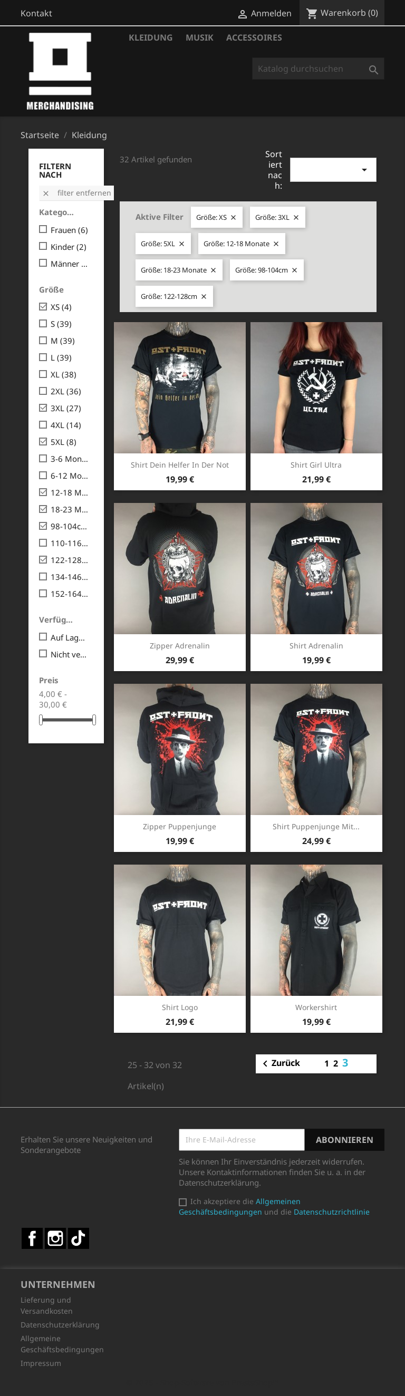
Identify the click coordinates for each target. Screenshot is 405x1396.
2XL (66, 391)
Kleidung (151, 37)
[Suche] (318, 68)
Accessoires (254, 37)
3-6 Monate (70, 458)
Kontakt (36, 13)
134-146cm (70, 576)
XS (61, 307)
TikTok (78, 1238)
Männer (70, 263)
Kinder (68, 246)
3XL (66, 408)
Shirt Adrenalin (316, 646)
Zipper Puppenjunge (179, 826)
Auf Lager (70, 637)
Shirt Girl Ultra (316, 465)
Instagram (55, 1238)
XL (63, 374)
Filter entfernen (76, 193)
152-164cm (70, 593)
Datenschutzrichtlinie (332, 1212)
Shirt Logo (180, 1007)
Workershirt (316, 1007)
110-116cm (70, 543)
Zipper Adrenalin (180, 646)
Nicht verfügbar (70, 654)
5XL (63, 442)
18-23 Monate (70, 509)
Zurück (279, 1064)
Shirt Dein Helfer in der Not (180, 465)
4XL (66, 425)
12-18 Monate (70, 492)
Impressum (41, 1363)
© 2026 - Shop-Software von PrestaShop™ (202, 1382)
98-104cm (70, 526)
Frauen (69, 230)
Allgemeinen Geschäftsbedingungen (240, 1206)
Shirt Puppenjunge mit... (316, 826)
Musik (200, 37)
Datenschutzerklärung (60, 1325)
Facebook (32, 1238)
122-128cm (70, 560)
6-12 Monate (70, 475)
